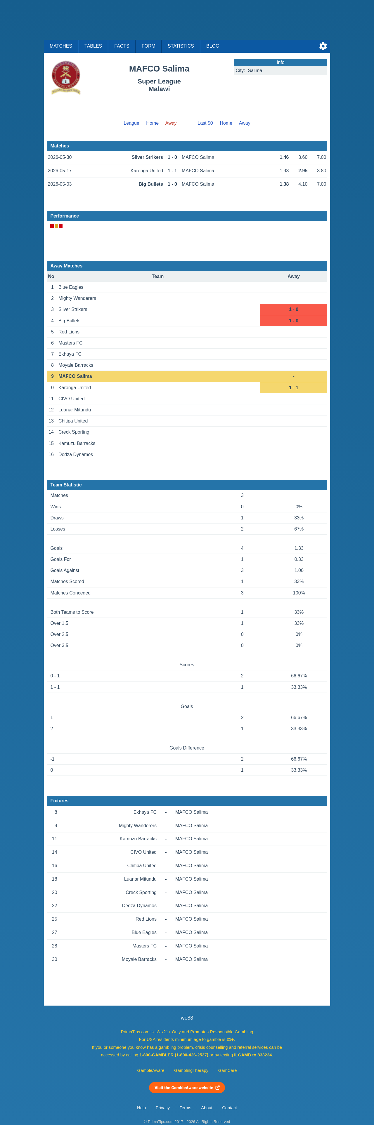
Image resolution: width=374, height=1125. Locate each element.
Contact (229, 1107)
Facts (121, 46)
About (206, 1107)
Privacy (163, 1107)
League (131, 123)
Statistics (181, 46)
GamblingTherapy (191, 1070)
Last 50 (205, 123)
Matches (61, 46)
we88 (187, 1018)
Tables (93, 46)
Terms (185, 1107)
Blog (212, 46)
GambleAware (151, 1070)
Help (141, 1107)
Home (152, 123)
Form (148, 46)
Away (244, 123)
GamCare (227, 1070)
